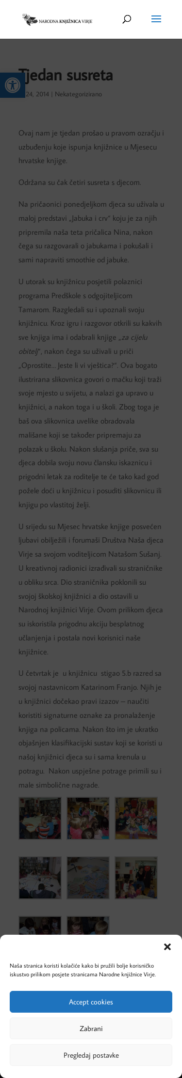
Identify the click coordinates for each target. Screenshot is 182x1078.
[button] (167, 947)
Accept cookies (91, 1001)
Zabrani (91, 1028)
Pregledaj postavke (91, 1055)
